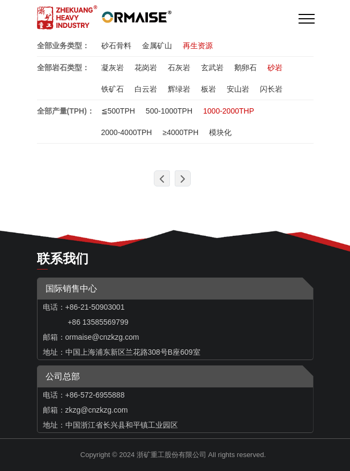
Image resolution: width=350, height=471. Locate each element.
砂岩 (274, 67)
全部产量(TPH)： (65, 111)
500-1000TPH (169, 111)
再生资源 (198, 45)
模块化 (220, 132)
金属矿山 (157, 45)
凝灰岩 (112, 67)
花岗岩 (146, 67)
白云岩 (146, 89)
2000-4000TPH (126, 132)
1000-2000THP (228, 111)
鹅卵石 (245, 67)
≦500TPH (118, 111)
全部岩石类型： (63, 67)
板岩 (208, 89)
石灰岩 (179, 67)
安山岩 (238, 89)
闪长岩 (271, 89)
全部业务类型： (63, 45)
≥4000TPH (180, 132)
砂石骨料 (116, 45)
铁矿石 (112, 89)
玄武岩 (212, 67)
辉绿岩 (179, 89)
